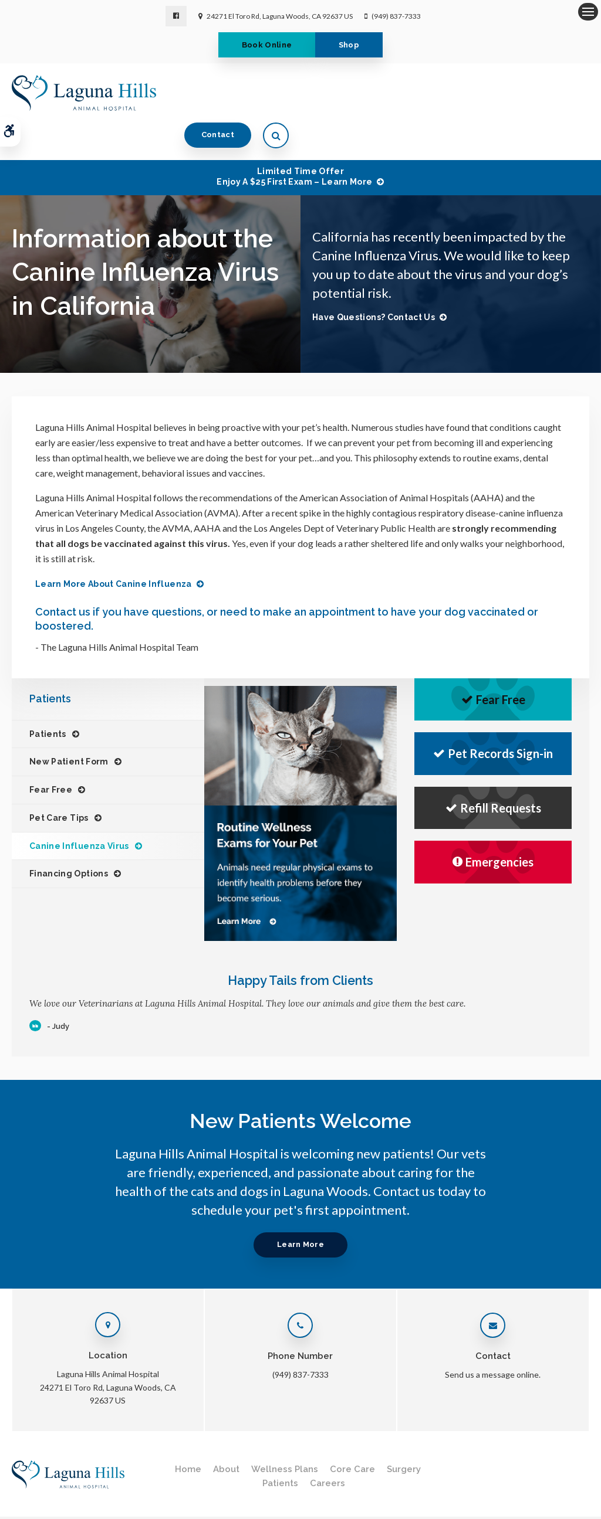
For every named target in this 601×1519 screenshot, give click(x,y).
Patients (47, 696)
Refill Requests (493, 770)
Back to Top (99, 1504)
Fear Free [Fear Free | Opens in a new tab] (493, 662)
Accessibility (160, 1493)
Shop (352, 44)
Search (22, 1504)
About (226, 1431)
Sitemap (57, 1504)
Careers (327, 1445)
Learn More (300, 1206)
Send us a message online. (493, 1337)
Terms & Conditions (97, 1493)
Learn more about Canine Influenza (113, 546)
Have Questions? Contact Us (373, 279)
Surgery (404, 1431)
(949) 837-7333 (396, 16)
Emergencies (493, 824)
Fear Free (50, 752)
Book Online (264, 44)
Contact (518, 92)
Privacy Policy (33, 1493)
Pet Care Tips (59, 780)
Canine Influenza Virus (79, 808)
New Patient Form (69, 724)
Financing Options (68, 836)
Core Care (352, 1431)
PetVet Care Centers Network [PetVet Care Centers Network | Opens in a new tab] (541, 1504)
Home (188, 1431)
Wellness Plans (284, 1431)
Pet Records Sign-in (493, 716)
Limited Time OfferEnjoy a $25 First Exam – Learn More (294, 139)
